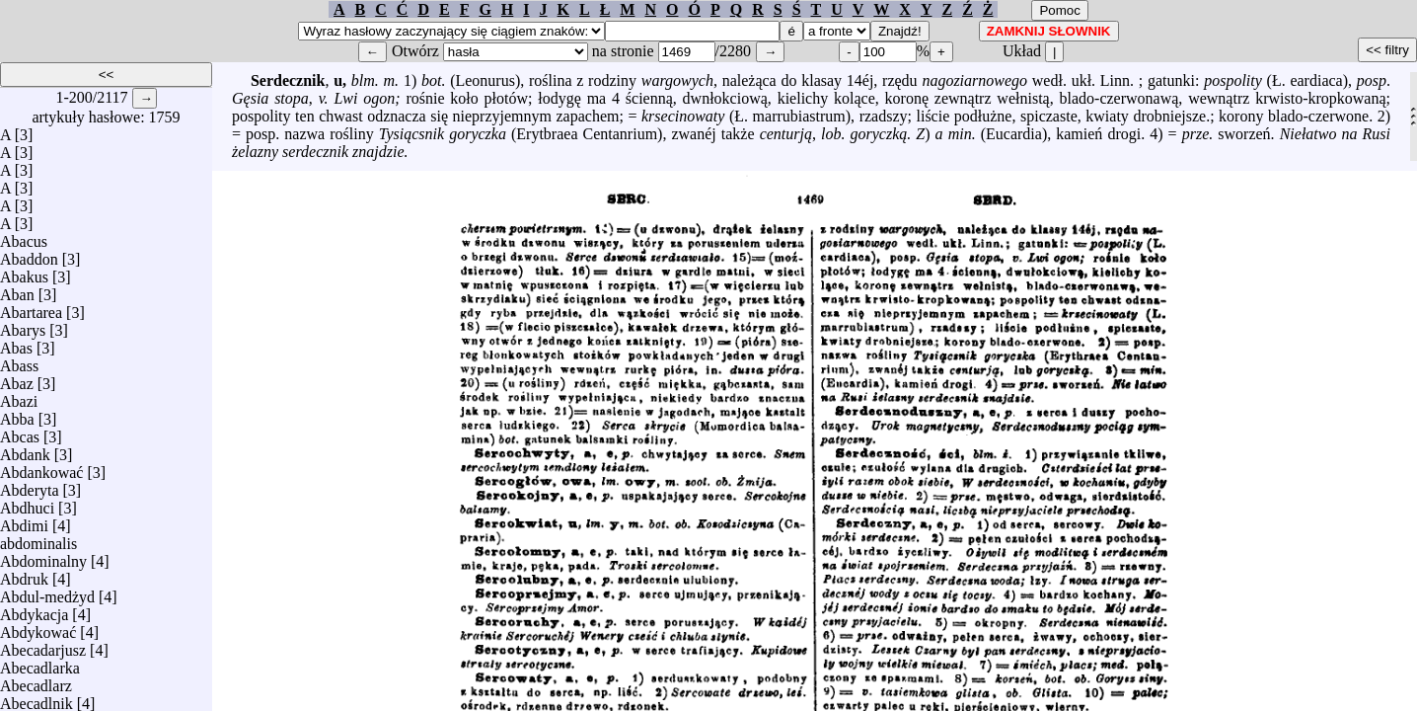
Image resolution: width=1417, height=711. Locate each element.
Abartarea (31, 307)
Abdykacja (34, 609)
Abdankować (41, 467)
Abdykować (38, 627)
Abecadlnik (36, 698)
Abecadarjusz (43, 645)
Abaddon (29, 254)
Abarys (22, 325)
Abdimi (24, 521)
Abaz (17, 378)
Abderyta (29, 485)
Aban (17, 289)
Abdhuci (27, 503)
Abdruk (24, 574)
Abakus (24, 272)
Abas (16, 343)
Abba (17, 414)
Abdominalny (43, 556)
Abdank (25, 449)
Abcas (19, 432)
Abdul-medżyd (47, 592)
